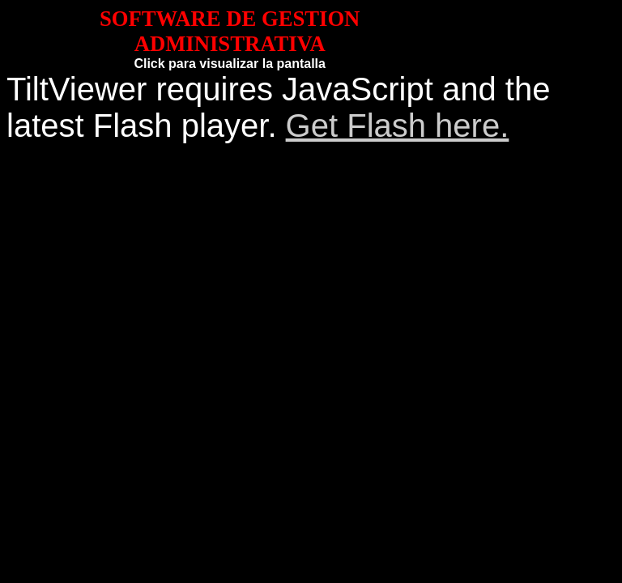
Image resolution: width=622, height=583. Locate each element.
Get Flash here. (397, 125)
